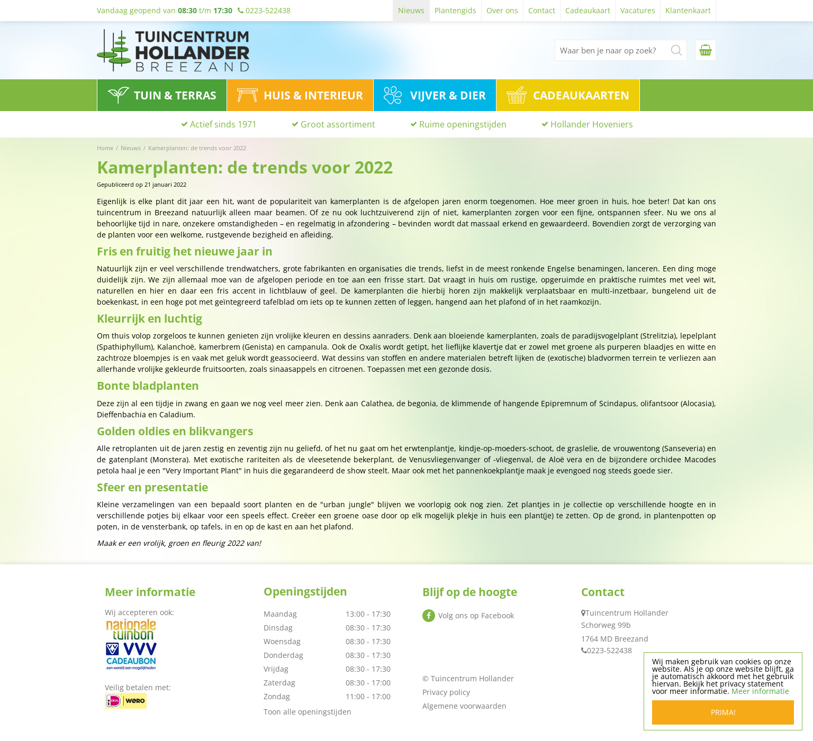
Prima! (723, 712)
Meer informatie (760, 691)
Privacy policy (446, 692)
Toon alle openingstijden (307, 712)
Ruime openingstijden (463, 124)
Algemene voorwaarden (464, 706)
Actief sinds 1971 (223, 124)
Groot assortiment (338, 124)
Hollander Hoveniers (591, 124)
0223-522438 (609, 650)
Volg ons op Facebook (476, 615)
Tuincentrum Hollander (627, 613)
